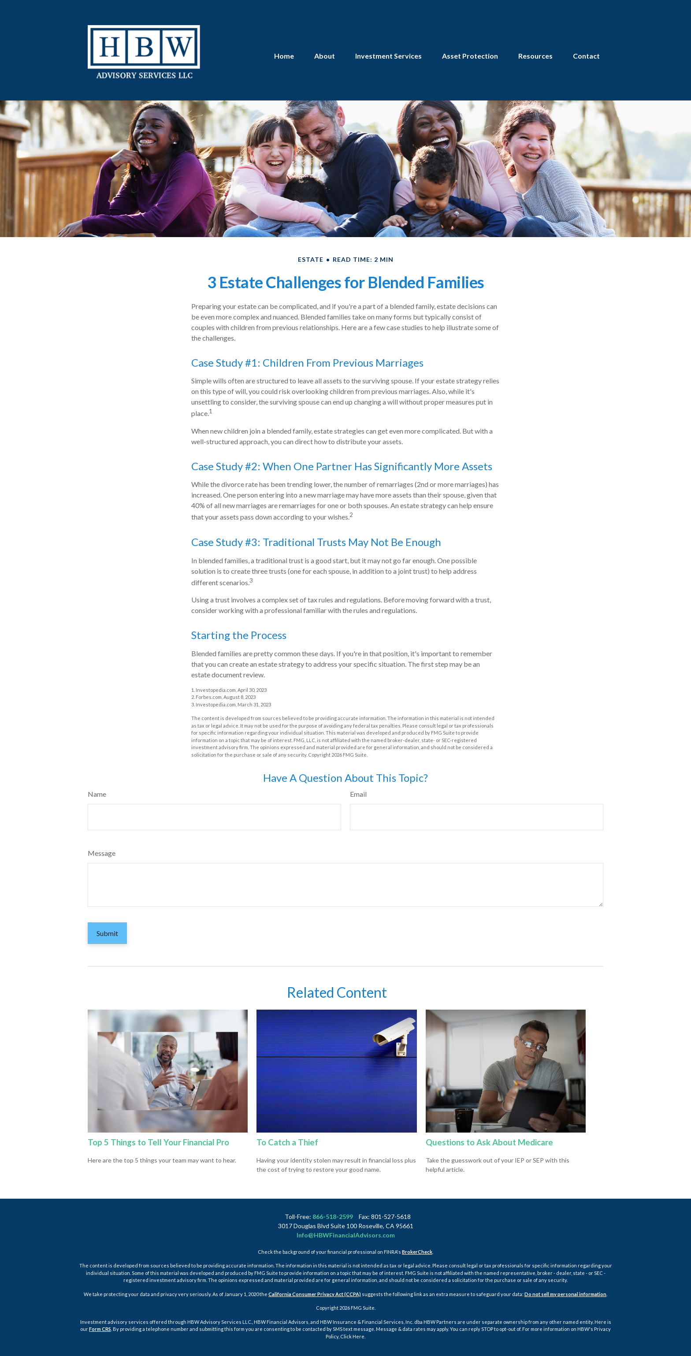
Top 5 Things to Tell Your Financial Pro (158, 1142)
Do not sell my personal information (565, 1294)
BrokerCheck (417, 1252)
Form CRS (100, 1329)
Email (358, 794)
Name (97, 794)
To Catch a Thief (287, 1142)
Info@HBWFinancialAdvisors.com (346, 1235)
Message (101, 853)
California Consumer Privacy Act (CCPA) (314, 1294)
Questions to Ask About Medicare (489, 1142)
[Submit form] (107, 933)
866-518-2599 (332, 1216)
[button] (284, 35)
